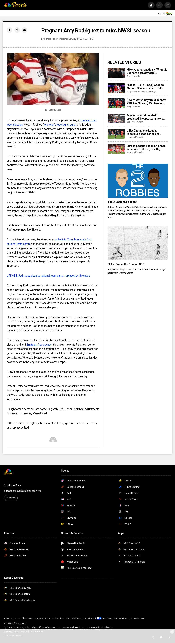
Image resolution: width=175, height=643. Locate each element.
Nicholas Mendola (135, 137)
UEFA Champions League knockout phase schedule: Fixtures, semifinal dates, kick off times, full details (147, 132)
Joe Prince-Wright (149, 91)
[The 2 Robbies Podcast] (138, 181)
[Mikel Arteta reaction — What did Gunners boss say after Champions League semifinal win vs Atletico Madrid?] (116, 73)
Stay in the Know (12, 485)
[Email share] (24, 30)
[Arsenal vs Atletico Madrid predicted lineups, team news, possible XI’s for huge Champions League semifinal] (116, 118)
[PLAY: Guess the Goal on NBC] (138, 243)
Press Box (65, 618)
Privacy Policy (88, 618)
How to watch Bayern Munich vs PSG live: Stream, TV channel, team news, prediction (146, 101)
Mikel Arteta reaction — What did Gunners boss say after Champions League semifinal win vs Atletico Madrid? (147, 71)
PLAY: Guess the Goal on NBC (126, 264)
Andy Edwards (133, 76)
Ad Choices (76, 618)
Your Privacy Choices (111, 618)
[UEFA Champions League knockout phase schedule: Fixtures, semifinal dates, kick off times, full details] (116, 134)
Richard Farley (51, 39)
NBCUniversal (20, 623)
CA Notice (124, 618)
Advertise (8, 618)
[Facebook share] (9, 30)
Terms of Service (137, 618)
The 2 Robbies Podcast (122, 202)
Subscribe (10, 498)
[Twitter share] (17, 30)
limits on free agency (39, 344)
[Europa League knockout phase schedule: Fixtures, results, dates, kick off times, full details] (116, 149)
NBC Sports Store (52, 618)
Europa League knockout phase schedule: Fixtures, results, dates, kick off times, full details (146, 147)
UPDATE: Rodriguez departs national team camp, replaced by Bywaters (48, 275)
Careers (17, 618)
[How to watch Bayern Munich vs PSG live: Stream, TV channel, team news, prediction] (116, 103)
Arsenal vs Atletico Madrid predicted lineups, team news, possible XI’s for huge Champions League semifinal (147, 117)
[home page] (15, 5)
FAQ (41, 618)
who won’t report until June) (60, 124)
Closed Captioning (30, 618)
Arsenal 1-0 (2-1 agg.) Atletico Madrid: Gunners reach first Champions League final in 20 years (145, 86)
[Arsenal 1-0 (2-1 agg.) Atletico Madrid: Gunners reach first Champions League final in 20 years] (116, 88)
